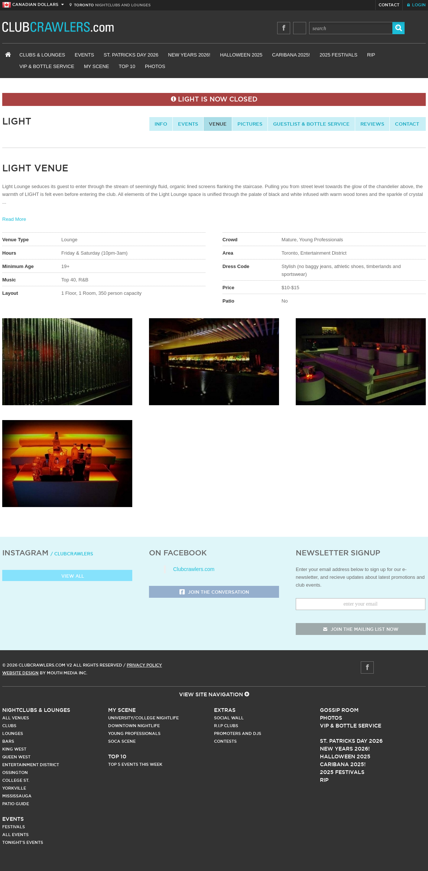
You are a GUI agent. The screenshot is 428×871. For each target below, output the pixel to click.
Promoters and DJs (237, 733)
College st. (15, 780)
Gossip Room (339, 710)
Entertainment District (30, 764)
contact (407, 123)
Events (84, 55)
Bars (8, 741)
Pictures (249, 123)
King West (14, 749)
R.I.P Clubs (226, 725)
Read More (14, 219)
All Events (15, 834)
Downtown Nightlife (134, 725)
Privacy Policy (144, 665)
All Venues (15, 718)
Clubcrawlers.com (193, 569)
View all (67, 576)
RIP (371, 55)
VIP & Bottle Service (46, 66)
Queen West (16, 757)
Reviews (372, 123)
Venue (218, 123)
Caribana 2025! (291, 55)
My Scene (96, 66)
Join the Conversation (214, 592)
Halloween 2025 (241, 55)
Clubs (9, 725)
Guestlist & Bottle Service (311, 123)
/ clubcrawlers (72, 553)
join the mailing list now (360, 629)
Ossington (15, 772)
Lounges (12, 733)
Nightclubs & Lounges (36, 710)
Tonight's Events (22, 842)
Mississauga (17, 796)
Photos (155, 66)
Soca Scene (122, 741)
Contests (225, 741)
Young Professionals (134, 733)
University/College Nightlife (143, 718)
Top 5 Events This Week (135, 764)
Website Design (20, 673)
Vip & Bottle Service (350, 726)
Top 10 (127, 66)
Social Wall (229, 718)
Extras (225, 710)
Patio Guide (15, 803)
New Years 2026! (189, 55)
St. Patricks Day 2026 (131, 55)
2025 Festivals (338, 55)
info (161, 123)
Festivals (13, 827)
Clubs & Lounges (42, 55)
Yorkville (14, 788)
